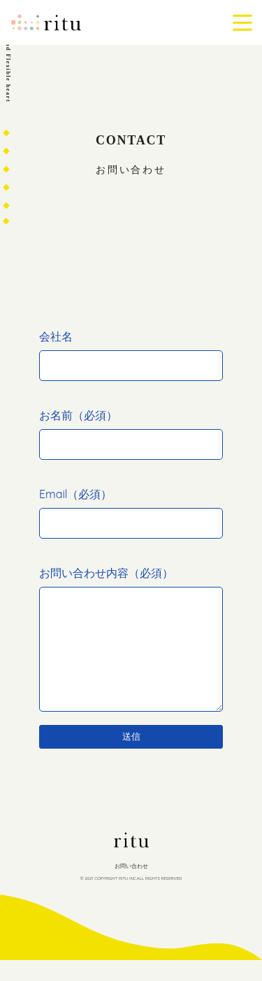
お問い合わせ (131, 886)
